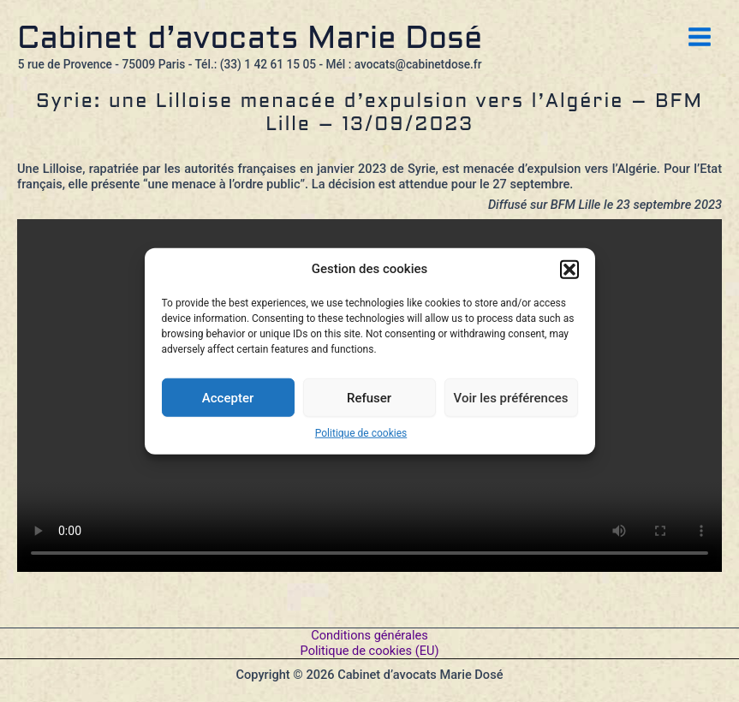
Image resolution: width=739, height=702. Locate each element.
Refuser (369, 397)
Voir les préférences (511, 397)
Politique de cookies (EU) (370, 651)
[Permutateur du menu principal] (699, 37)
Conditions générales (369, 635)
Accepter (227, 397)
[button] (569, 269)
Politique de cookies (361, 433)
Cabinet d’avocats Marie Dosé (249, 40)
